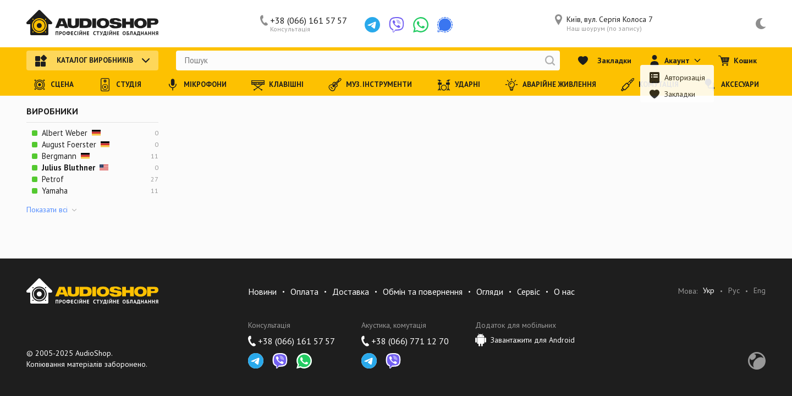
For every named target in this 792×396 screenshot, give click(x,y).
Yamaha (55, 190)
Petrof (53, 179)
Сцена (53, 84)
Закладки (604, 60)
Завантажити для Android (525, 339)
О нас (564, 291)
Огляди (489, 291)
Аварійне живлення (550, 84)
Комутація (650, 84)
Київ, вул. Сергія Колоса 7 (604, 23)
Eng (760, 290)
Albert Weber (71, 133)
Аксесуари (731, 84)
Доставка (350, 291)
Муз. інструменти (370, 84)
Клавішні (277, 84)
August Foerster (75, 144)
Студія (119, 84)
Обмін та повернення (423, 291)
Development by (757, 361)
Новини (262, 291)
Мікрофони (196, 84)
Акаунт (675, 60)
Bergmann (66, 156)
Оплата (304, 291)
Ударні (458, 84)
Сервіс (528, 291)
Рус (734, 290)
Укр (708, 290)
